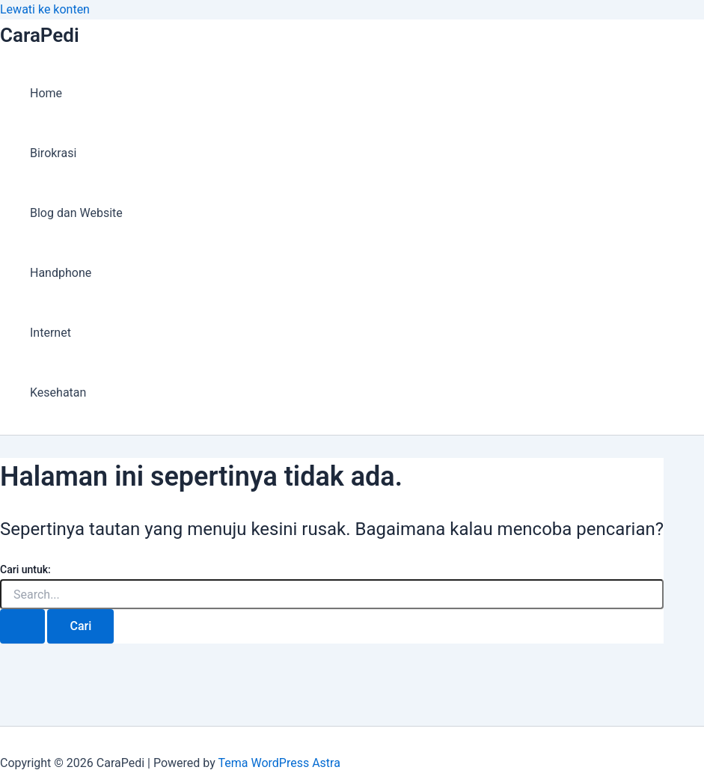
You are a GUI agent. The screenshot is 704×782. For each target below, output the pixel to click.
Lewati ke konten (45, 9)
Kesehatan (58, 392)
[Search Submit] (22, 626)
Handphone (60, 273)
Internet (50, 333)
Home (46, 93)
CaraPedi (39, 35)
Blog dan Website (76, 213)
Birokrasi (53, 153)
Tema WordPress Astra (279, 763)
